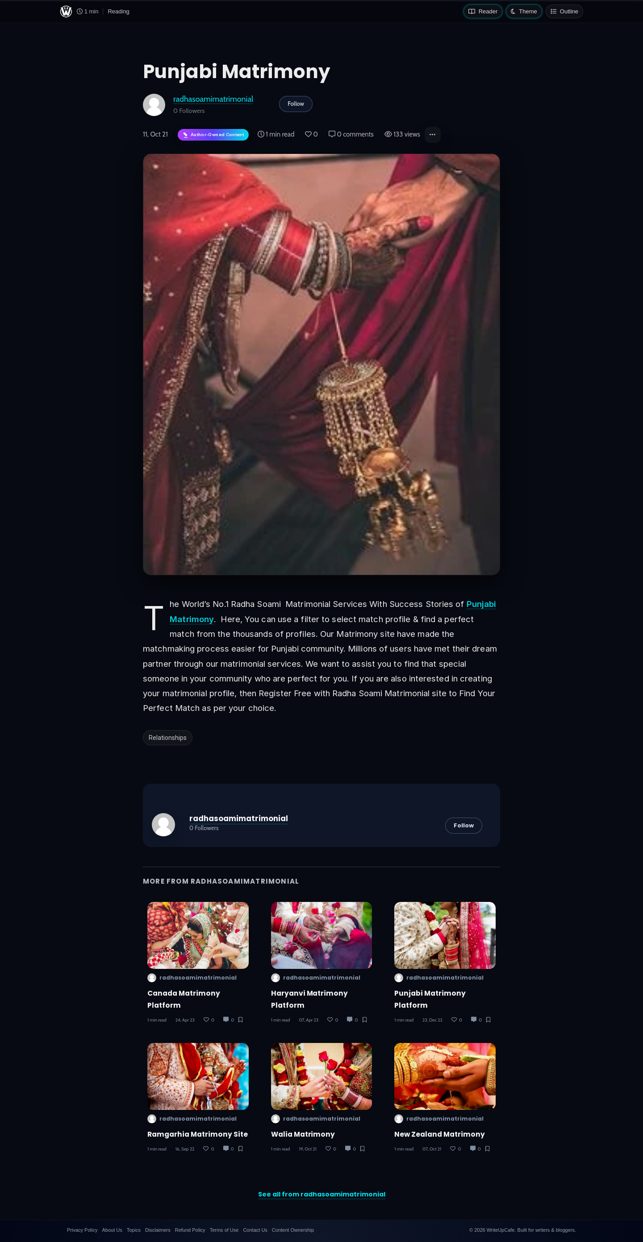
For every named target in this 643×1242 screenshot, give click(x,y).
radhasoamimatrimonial (213, 99)
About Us (112, 1230)
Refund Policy (190, 1230)
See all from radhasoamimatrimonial (321, 1194)
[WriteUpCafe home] (66, 11)
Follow (296, 103)
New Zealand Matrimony (439, 1134)
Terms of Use (224, 1230)
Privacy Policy (82, 1230)
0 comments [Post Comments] (351, 134)
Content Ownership (293, 1230)
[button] (433, 135)
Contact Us (255, 1230)
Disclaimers (158, 1230)
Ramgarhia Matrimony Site (197, 1134)
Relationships (168, 737)
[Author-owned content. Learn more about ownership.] (213, 135)
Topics (134, 1230)
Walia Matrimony (303, 1134)
